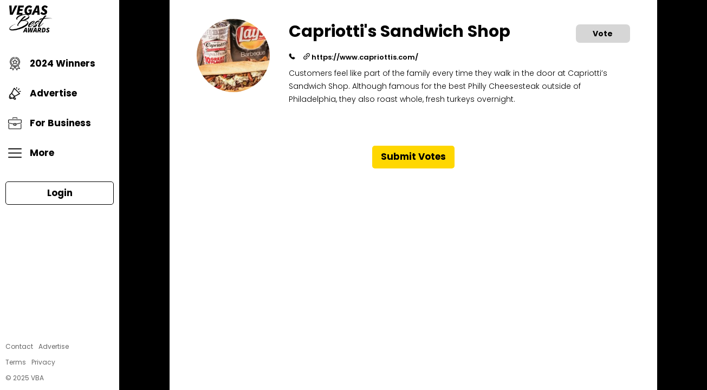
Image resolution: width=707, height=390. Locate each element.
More (31, 153)
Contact (19, 346)
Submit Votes (413, 156)
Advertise (42, 93)
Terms (15, 362)
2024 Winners (51, 63)
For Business (49, 123)
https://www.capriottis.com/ (360, 57)
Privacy (43, 362)
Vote (603, 33)
